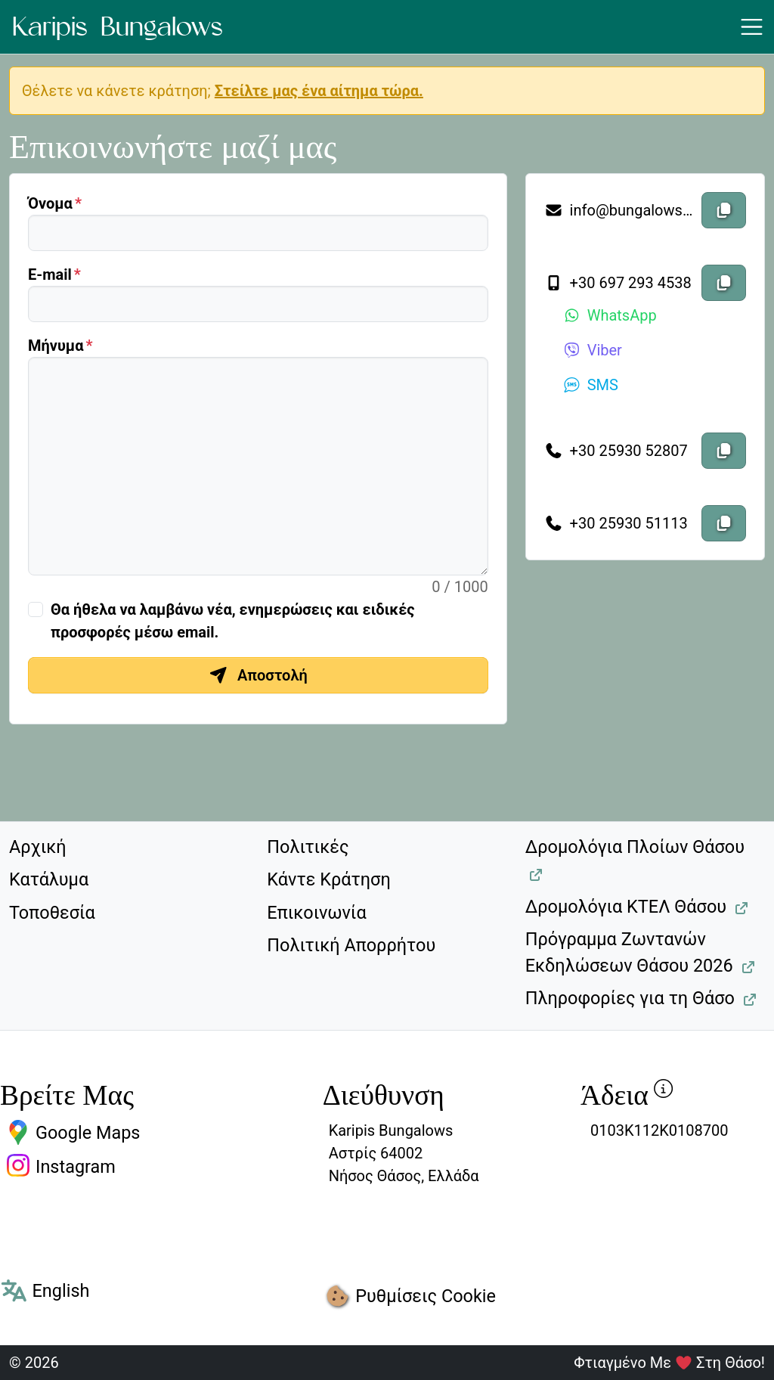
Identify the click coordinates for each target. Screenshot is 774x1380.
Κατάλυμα (48, 879)
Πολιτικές (307, 846)
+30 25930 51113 (616, 523)
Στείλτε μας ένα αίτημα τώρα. (319, 91)
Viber (592, 350)
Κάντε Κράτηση (328, 879)
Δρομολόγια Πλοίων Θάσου (635, 846)
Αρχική (38, 846)
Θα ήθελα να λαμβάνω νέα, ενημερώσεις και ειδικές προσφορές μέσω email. (233, 620)
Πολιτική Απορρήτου (351, 945)
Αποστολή (258, 675)
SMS (590, 385)
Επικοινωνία (316, 912)
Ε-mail (50, 274)
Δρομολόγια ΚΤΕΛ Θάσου (625, 906)
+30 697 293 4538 (618, 283)
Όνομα (50, 203)
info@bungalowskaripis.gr (619, 210)
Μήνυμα (55, 345)
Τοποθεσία (52, 912)
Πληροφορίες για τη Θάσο (630, 998)
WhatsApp (609, 315)
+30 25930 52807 (616, 451)
